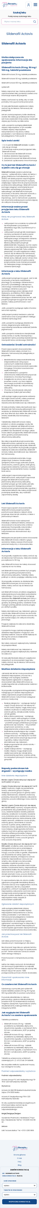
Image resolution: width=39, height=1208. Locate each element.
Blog (19, 1165)
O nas (19, 1158)
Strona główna (19, 1155)
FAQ (19, 1162)
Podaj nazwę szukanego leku (19, 16)
